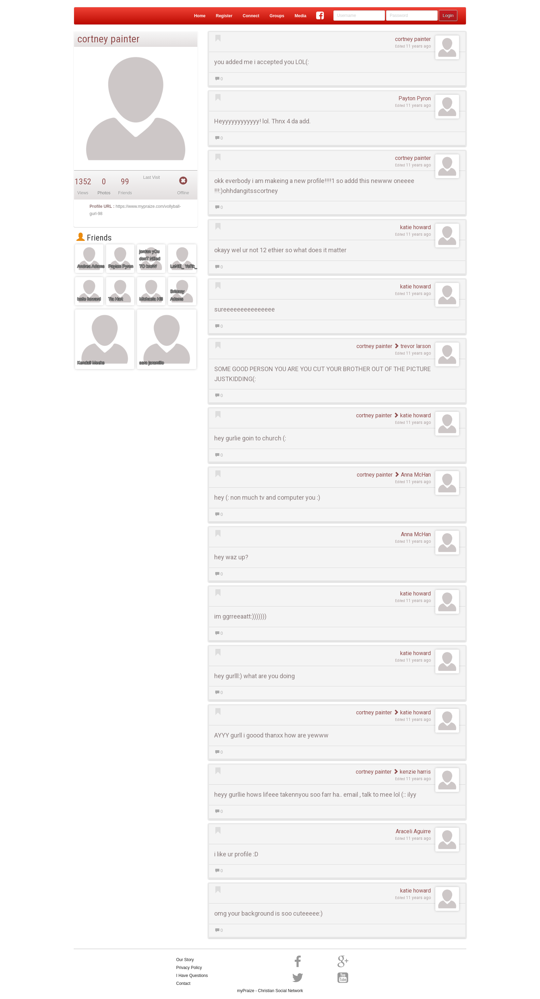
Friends (94, 238)
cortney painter (413, 39)
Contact (183, 983)
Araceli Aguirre (413, 831)
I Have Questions (192, 975)
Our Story (185, 959)
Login (448, 15)
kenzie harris (412, 771)
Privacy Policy (189, 967)
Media (300, 15)
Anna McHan (412, 474)
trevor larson (412, 346)
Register (224, 15)
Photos (103, 193)
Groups (277, 15)
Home (199, 15)
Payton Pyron (414, 98)
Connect (251, 15)
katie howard (415, 227)
